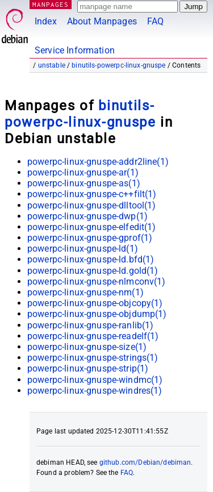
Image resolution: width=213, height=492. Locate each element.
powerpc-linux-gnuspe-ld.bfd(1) (90, 259)
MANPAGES (50, 4)
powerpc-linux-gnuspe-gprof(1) (89, 237)
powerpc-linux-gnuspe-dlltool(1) (91, 205)
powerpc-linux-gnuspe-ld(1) (82, 248)
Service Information (75, 50)
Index (46, 21)
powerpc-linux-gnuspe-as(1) (83, 183)
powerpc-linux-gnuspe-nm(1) (85, 292)
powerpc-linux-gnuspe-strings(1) (92, 357)
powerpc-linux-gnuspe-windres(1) (94, 390)
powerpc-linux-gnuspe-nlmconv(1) (96, 281)
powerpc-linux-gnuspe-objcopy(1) (95, 303)
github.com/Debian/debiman (145, 462)
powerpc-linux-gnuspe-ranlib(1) (90, 325)
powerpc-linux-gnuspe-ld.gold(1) (92, 270)
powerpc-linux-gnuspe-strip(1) (87, 368)
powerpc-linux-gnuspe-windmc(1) (95, 379)
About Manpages (102, 21)
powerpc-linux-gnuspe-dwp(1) (87, 216)
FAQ (155, 21)
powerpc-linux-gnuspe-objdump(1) (97, 313)
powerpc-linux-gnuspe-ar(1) (83, 172)
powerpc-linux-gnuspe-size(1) (87, 346)
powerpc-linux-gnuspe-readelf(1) (93, 336)
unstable (51, 65)
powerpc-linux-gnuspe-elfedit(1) (91, 227)
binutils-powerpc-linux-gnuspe (118, 65)
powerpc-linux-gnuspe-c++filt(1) (92, 194)
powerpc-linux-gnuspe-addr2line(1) (98, 161)
